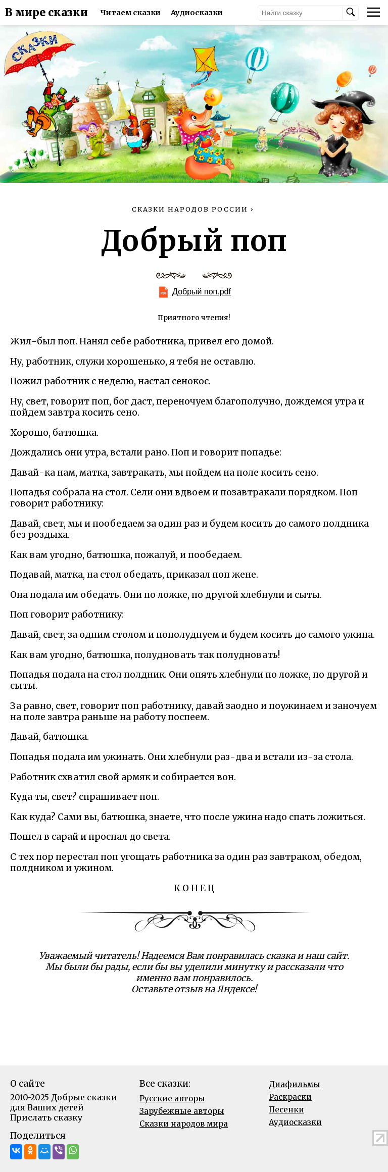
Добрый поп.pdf (201, 291)
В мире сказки (46, 12)
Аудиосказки (197, 12)
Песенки (286, 1109)
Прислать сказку (46, 1117)
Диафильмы (294, 1084)
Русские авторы (172, 1098)
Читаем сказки (131, 12)
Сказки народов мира (183, 1124)
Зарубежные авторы (181, 1111)
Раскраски (290, 1097)
